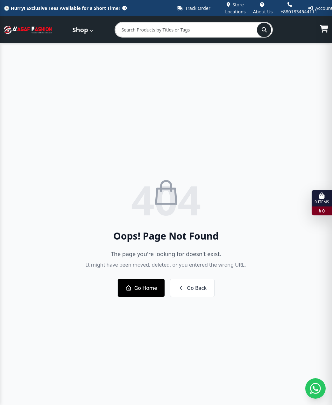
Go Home (141, 287)
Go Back (192, 287)
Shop (83, 29)
